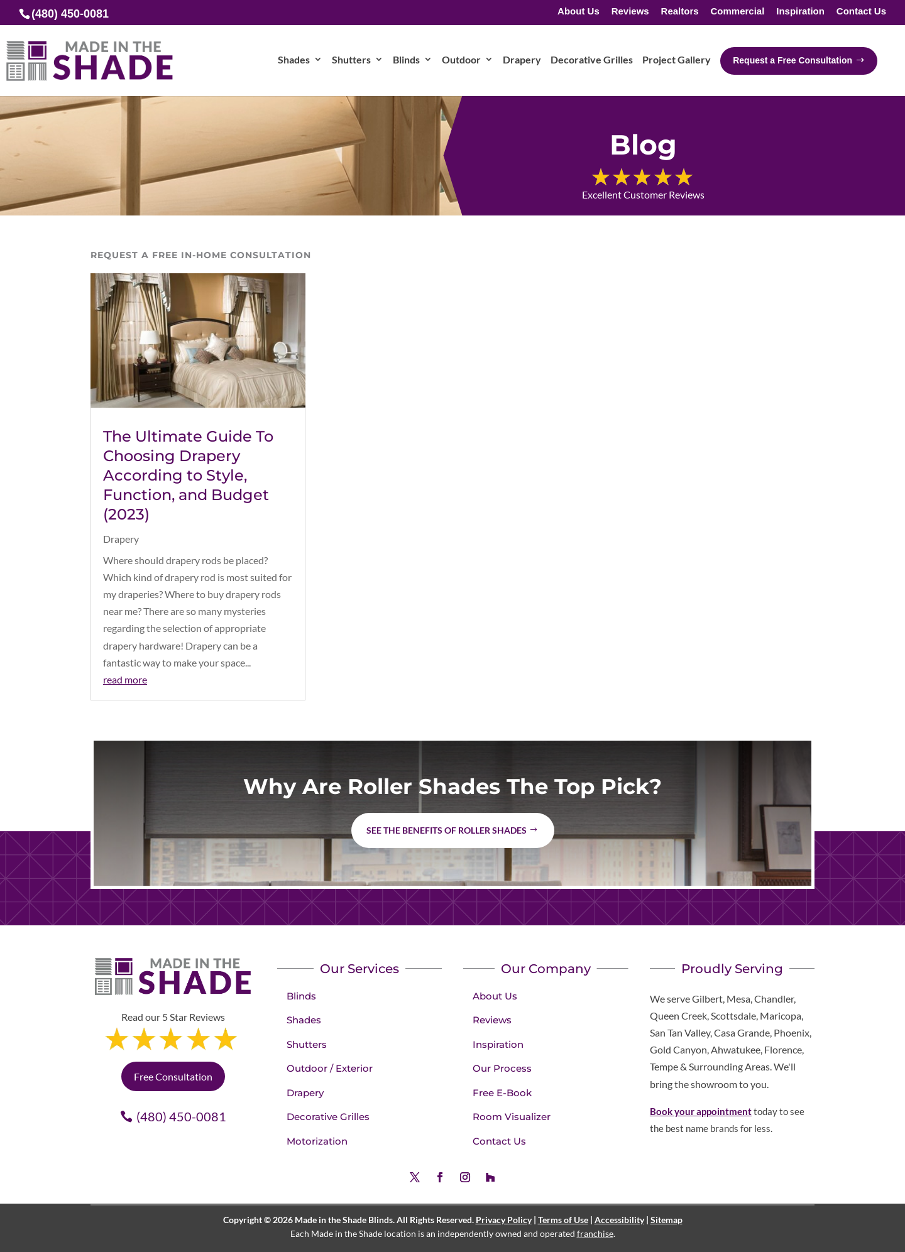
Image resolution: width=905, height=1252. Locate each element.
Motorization (317, 1141)
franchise (595, 1233)
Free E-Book (502, 1093)
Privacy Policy (504, 1219)
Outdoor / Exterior (330, 1068)
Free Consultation (173, 1076)
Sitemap (666, 1219)
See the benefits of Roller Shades (446, 830)
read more (125, 679)
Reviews (630, 11)
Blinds (301, 996)
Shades (304, 1020)
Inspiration (800, 11)
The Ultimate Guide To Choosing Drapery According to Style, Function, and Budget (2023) (188, 475)
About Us (578, 11)
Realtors (680, 11)
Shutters (307, 1044)
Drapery (121, 539)
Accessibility (619, 1219)
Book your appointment (701, 1111)
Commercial (737, 11)
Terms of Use (563, 1219)
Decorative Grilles (328, 1117)
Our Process (502, 1068)
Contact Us (861, 11)
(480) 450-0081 (181, 1116)
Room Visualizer (512, 1117)
